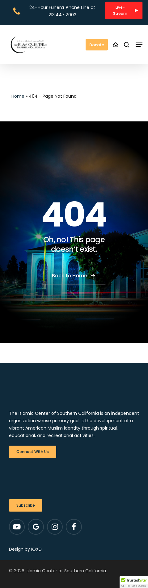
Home (17, 96)
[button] (123, 10)
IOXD (36, 549)
